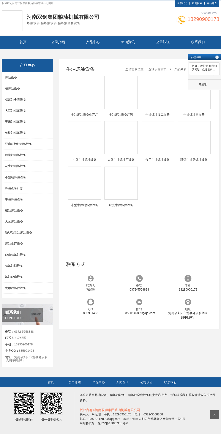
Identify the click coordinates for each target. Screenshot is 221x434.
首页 (23, 42)
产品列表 (180, 69)
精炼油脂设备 (14, 265)
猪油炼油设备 (14, 210)
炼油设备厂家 (14, 188)
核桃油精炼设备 (15, 132)
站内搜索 (197, 3)
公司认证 (163, 42)
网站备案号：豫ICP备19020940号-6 (104, 423)
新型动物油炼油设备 (18, 232)
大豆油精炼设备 (15, 110)
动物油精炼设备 (15, 155)
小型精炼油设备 (15, 177)
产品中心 (93, 42)
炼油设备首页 (157, 69)
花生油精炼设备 (15, 166)
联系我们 (182, 3)
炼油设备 (11, 77)
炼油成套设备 (14, 276)
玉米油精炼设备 (15, 121)
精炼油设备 (12, 88)
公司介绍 (58, 42)
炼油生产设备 (14, 243)
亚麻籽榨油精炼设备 (18, 144)
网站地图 (212, 3)
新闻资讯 (128, 42)
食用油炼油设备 (15, 288)
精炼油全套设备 (15, 99)
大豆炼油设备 (14, 221)
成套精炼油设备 (15, 254)
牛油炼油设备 (14, 199)
